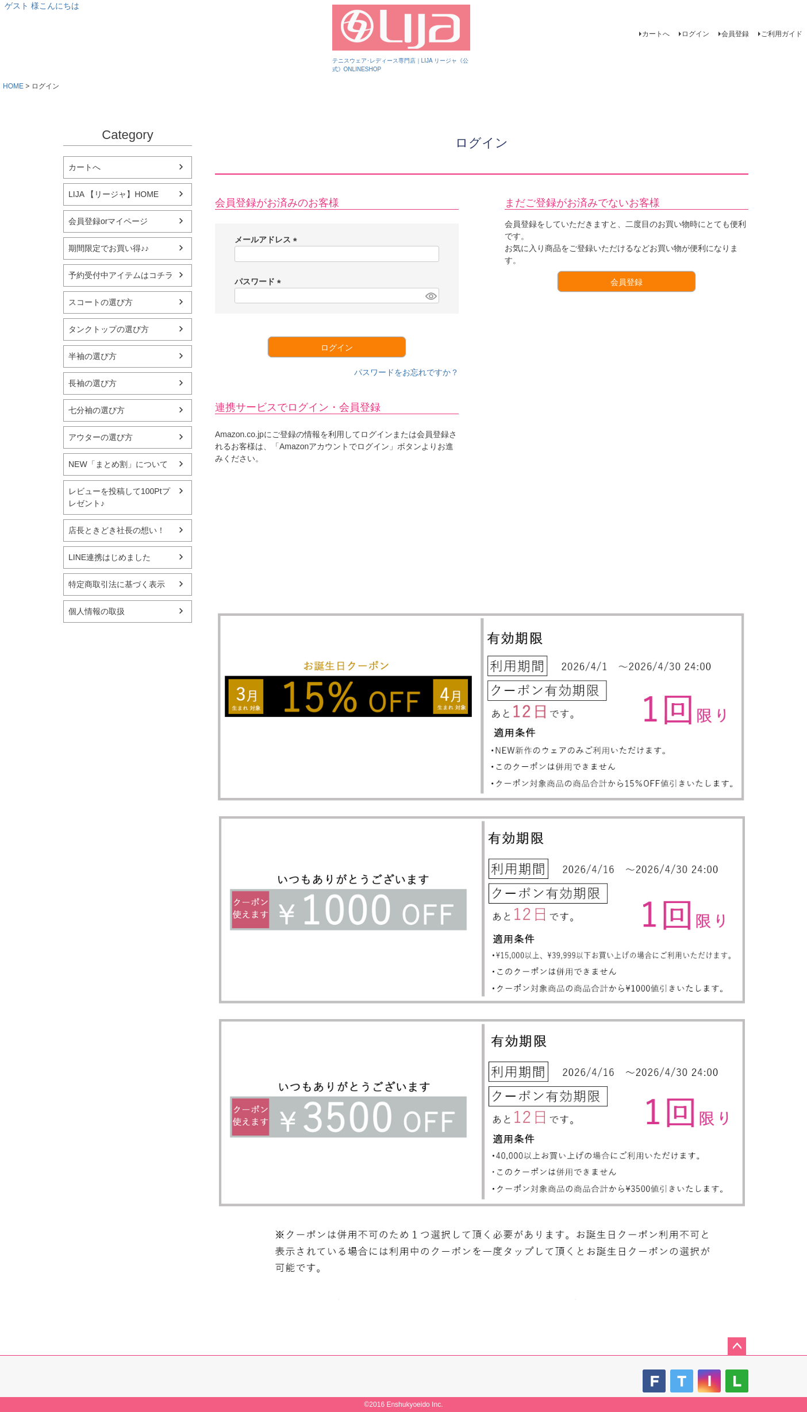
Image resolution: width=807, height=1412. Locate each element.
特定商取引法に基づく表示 (116, 584)
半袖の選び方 (92, 356)
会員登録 (735, 34)
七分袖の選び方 (96, 410)
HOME (13, 86)
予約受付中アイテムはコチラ (120, 275)
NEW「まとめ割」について (118, 464)
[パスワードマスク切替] (430, 295)
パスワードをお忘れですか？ (406, 372)
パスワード (260, 281)
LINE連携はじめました (109, 557)
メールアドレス (268, 239)
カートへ (656, 34)
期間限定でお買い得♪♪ (108, 248)
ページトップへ (737, 1346)
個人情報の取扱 (96, 611)
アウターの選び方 (100, 437)
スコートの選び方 (100, 302)
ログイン (695, 34)
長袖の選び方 (92, 383)
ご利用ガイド (781, 34)
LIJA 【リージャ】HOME (113, 194)
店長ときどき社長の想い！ (116, 530)
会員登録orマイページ (108, 221)
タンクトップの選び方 (108, 329)
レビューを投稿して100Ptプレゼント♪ (119, 497)
